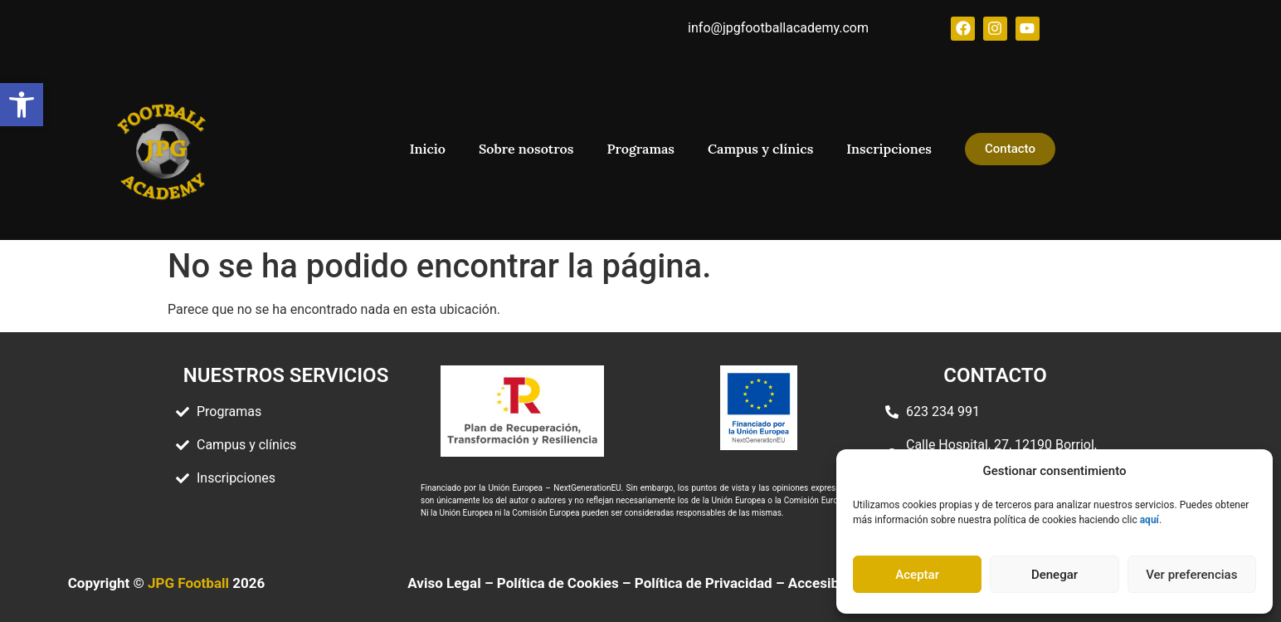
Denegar (1054, 574)
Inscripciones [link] (889, 148)
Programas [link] (640, 148)
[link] (21, 104)
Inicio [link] (428, 148)
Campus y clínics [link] (760, 148)
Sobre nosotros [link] (526, 148)
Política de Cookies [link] (558, 583)
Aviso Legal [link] (443, 583)
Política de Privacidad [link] (703, 583)
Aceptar (917, 574)
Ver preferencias (1191, 574)
